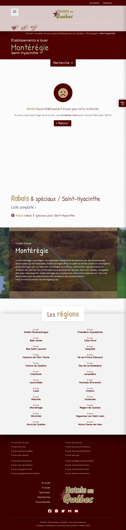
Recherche (63, 63)
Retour (63, 123)
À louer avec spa (72, 455)
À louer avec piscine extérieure (78, 451)
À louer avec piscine (73, 443)
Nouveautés (43, 502)
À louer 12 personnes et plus (77, 465)
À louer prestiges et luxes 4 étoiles (25, 473)
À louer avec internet (19, 455)
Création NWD (84, 526)
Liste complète (22, 207)
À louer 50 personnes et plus (77, 473)
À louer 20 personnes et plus (77, 469)
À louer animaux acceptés (22, 451)
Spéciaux (44, 492)
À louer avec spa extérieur (22, 465)
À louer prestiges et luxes (21, 469)
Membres (107, 3)
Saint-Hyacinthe (107, 33)
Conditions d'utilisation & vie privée (50, 526)
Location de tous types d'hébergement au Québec (59, 33)
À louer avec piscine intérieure (77, 447)
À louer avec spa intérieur (21, 461)
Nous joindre (71, 526)
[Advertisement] (63, 165)
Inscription (94, 3)
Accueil (29, 33)
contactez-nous (69, 115)
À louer (46, 487)
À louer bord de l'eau (20, 443)
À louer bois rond (18, 447)
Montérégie (91, 33)
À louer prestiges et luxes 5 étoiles (79, 461)
